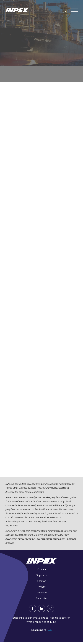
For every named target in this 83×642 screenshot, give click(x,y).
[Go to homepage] (16, 10)
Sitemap (41, 580)
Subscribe (41, 598)
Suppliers (41, 575)
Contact (41, 569)
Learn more (38, 630)
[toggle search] (64, 10)
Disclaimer (42, 592)
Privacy (41, 586)
